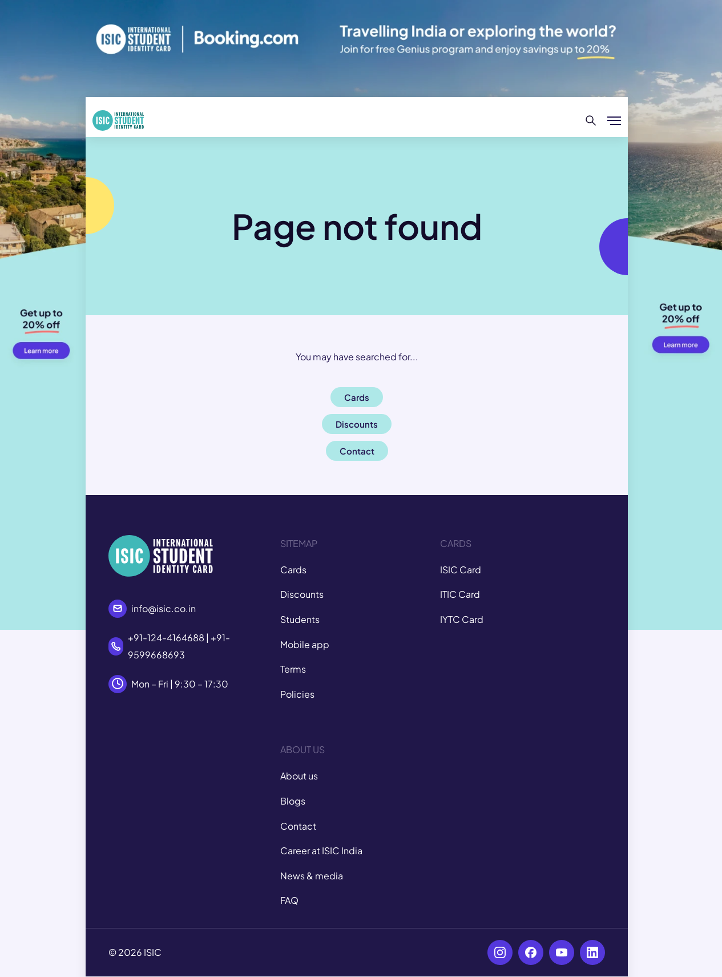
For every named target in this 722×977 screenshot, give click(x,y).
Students (300, 619)
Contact (298, 826)
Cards (293, 570)
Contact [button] (357, 450)
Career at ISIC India (321, 851)
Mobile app (304, 644)
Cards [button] (356, 397)
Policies (297, 694)
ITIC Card (460, 594)
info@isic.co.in (163, 608)
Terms (293, 669)
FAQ (289, 900)
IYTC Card (461, 619)
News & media (311, 876)
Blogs (292, 801)
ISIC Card (460, 570)
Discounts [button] (357, 424)
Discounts (302, 594)
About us (299, 776)
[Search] (591, 120)
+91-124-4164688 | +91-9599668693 (179, 646)
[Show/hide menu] (614, 120)
